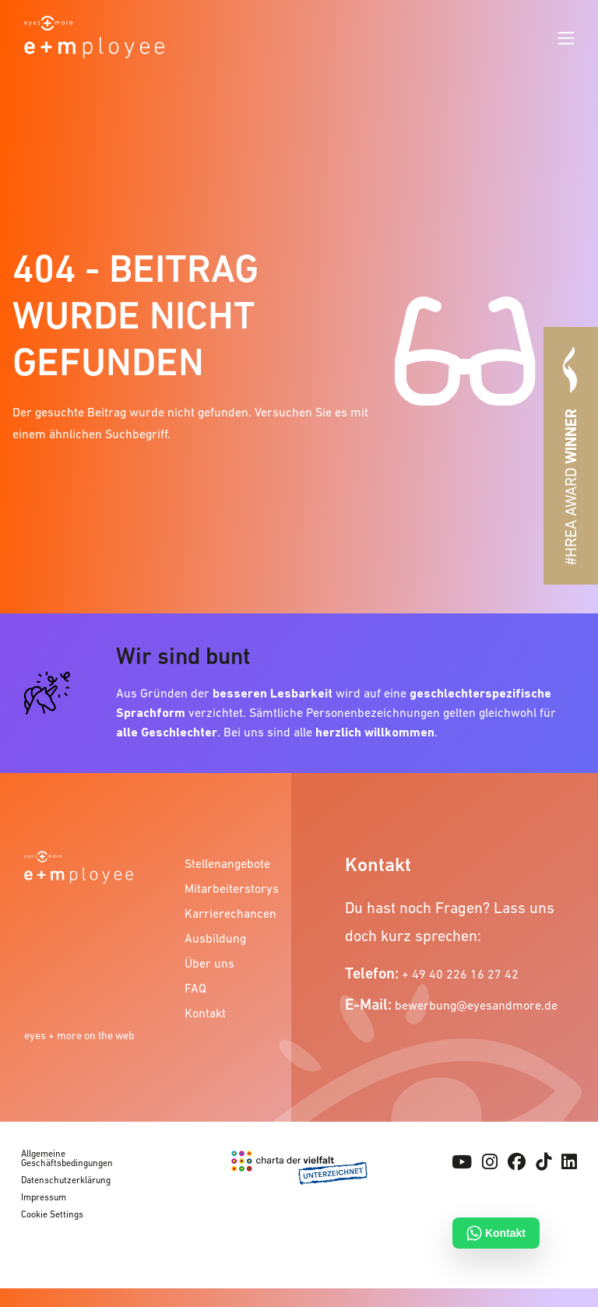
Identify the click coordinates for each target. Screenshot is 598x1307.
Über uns (209, 963)
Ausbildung (215, 938)
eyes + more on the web (79, 1035)
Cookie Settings (52, 1214)
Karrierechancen (230, 913)
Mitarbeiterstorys (230, 888)
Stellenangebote (227, 863)
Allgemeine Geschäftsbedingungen (67, 1158)
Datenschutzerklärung (66, 1180)
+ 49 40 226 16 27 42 (460, 974)
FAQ (195, 988)
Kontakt (205, 1013)
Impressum (43, 1197)
